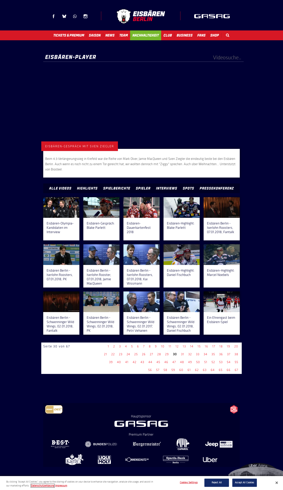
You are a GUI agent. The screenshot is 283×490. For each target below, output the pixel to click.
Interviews (166, 188)
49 (190, 362)
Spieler (143, 188)
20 (236, 346)
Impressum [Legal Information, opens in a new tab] (61, 485)
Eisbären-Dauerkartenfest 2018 (139, 227)
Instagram (85, 16)
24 (128, 354)
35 (213, 354)
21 (105, 354)
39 (111, 362)
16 (206, 346)
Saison (95, 35)
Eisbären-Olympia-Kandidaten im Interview (60, 227)
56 (150, 370)
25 (136, 354)
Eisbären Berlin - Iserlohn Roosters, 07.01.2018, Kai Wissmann (140, 277)
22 (113, 354)
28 (159, 354)
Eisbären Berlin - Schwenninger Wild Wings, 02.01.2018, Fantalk (60, 324)
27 (151, 354)
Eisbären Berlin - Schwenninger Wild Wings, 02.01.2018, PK (100, 324)
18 (221, 346)
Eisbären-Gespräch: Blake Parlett (101, 225)
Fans (201, 35)
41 (127, 362)
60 (181, 370)
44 (150, 362)
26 (144, 354)
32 (190, 354)
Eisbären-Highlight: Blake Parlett (181, 225)
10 (162, 346)
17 (213, 346)
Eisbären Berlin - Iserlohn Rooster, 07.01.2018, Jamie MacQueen (99, 277)
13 (184, 346)
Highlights (87, 188)
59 (173, 370)
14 (191, 346)
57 (157, 370)
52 (213, 362)
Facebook (54, 16)
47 (174, 362)
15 (199, 346)
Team (123, 35)
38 (236, 354)
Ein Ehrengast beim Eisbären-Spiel (221, 319)
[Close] (276, 482)
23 (120, 354)
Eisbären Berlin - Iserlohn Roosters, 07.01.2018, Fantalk (220, 227)
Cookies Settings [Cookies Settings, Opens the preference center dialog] (189, 482)
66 (229, 370)
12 (177, 346)
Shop (214, 35)
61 (189, 370)
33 (197, 354)
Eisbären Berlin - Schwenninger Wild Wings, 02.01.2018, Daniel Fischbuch (180, 324)
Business (185, 35)
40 (119, 362)
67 (236, 370)
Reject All (217, 482)
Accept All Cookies (244, 482)
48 (182, 362)
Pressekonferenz (217, 188)
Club (168, 35)
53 (221, 362)
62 (197, 370)
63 (205, 370)
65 (220, 370)
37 (228, 354)
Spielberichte (116, 188)
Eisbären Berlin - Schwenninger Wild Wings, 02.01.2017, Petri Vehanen (140, 324)
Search (227, 35)
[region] (141, 483)
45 (158, 362)
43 (142, 362)
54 (229, 362)
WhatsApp (75, 16)
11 (170, 346)
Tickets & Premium (68, 35)
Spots (188, 188)
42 (134, 362)
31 (182, 354)
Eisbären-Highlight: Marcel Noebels (221, 272)
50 (198, 362)
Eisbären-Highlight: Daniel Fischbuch (181, 272)
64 (213, 370)
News (110, 35)
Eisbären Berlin (141, 16)
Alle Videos (60, 188)
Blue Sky (64, 16)
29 (167, 354)
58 (165, 370)
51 (205, 362)
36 (221, 354)
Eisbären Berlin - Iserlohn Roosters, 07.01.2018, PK (60, 274)
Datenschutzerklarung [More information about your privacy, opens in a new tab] (42, 485)
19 (228, 346)
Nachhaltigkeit (145, 35)
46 (166, 362)
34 (205, 354)
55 (236, 362)
